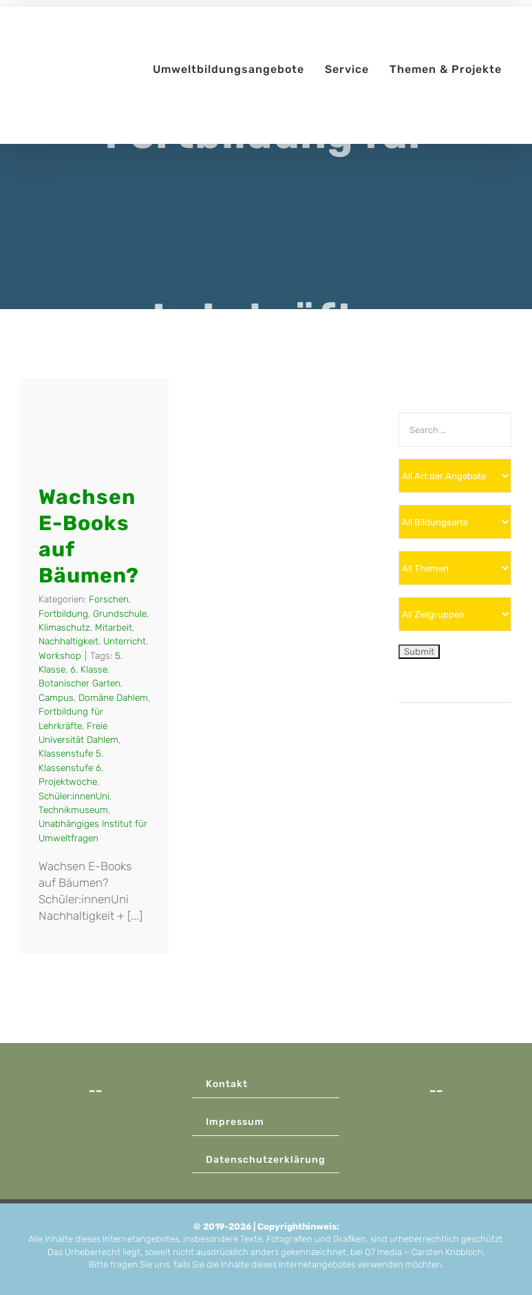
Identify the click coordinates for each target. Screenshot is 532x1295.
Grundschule (120, 613)
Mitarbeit (113, 627)
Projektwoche (68, 781)
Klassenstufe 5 (70, 753)
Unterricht (124, 640)
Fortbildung (63, 613)
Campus (56, 697)
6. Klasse (88, 669)
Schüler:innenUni (74, 795)
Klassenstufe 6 (70, 767)
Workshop (60, 655)
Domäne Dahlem (113, 697)
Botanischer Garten (79, 682)
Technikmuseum (73, 809)
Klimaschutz (64, 627)
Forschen (109, 598)
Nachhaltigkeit (68, 640)
